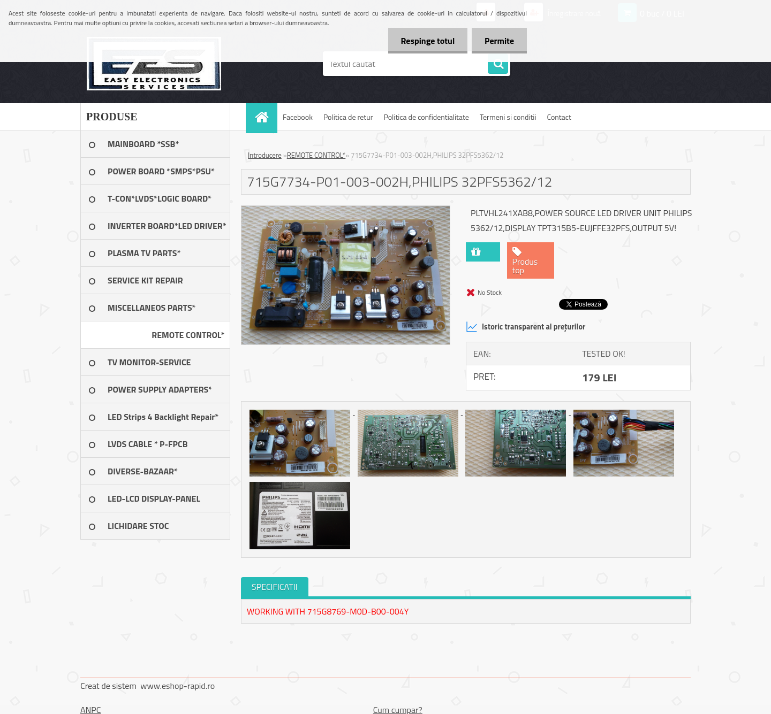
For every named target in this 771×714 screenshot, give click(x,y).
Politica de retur (348, 116)
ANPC (90, 709)
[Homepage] (265, 116)
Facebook (298, 116)
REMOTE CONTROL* (316, 155)
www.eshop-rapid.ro (177, 685)
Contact (559, 116)
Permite (498, 40)
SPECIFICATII (275, 586)
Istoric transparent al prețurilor (525, 327)
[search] (498, 64)
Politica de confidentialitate (425, 116)
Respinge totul (426, 40)
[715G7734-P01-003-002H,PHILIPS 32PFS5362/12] (345, 210)
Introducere (265, 155)
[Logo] (154, 63)
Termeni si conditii (508, 116)
